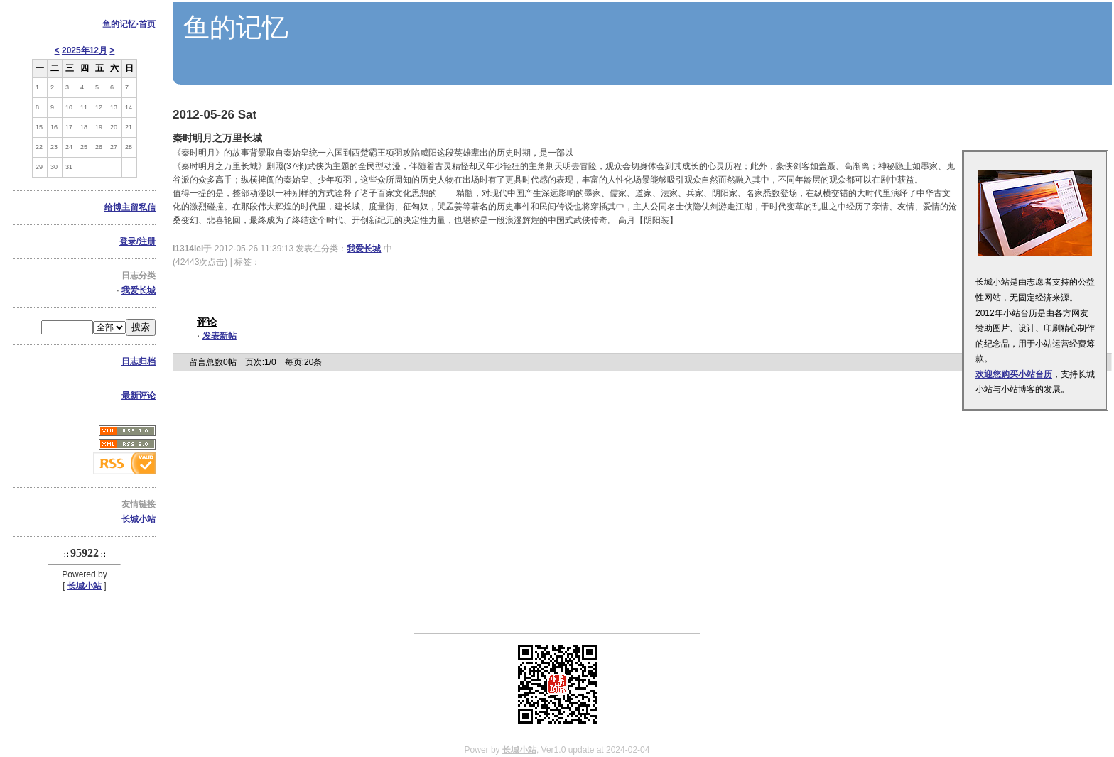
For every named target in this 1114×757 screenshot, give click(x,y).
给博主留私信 (130, 207)
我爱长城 (138, 290)
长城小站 (138, 519)
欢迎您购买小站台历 (1013, 374)
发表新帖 (219, 336)
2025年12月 (84, 50)
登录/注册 (137, 241)
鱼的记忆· (129, 24)
